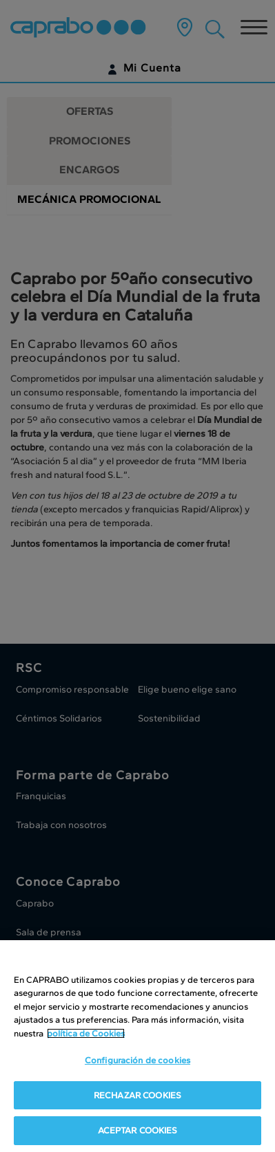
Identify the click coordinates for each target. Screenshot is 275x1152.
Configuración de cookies (137, 1062)
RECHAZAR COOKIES (137, 1097)
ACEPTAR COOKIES (138, 1132)
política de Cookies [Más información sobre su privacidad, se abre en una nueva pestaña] (86, 1035)
